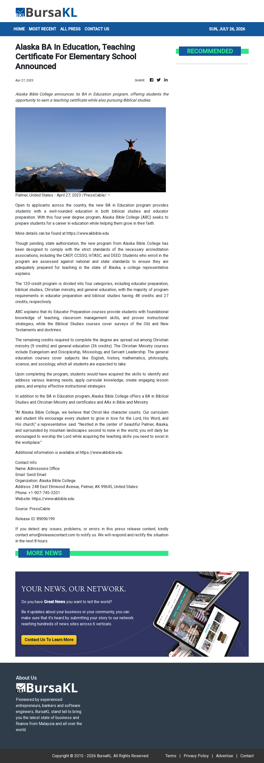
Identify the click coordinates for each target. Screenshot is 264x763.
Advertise (224, 755)
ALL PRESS (70, 29)
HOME (19, 29)
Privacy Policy (196, 755)
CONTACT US (97, 29)
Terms (170, 755)
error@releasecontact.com (52, 535)
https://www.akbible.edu (88, 233)
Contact (247, 755)
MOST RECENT (42, 29)
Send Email (36, 474)
